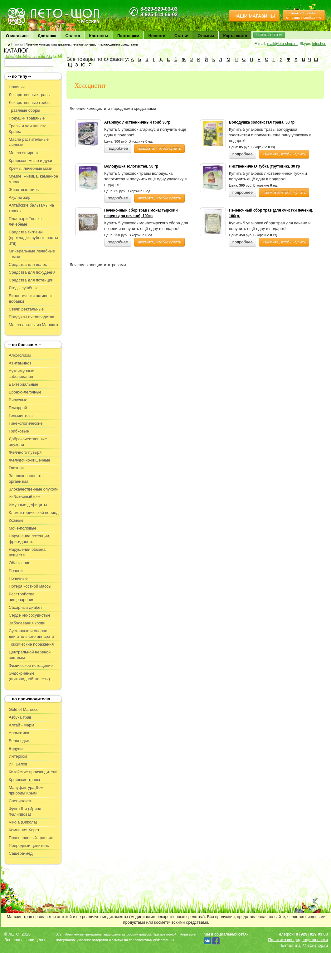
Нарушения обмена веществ (27, 552)
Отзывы (205, 35)
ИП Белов (18, 764)
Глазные (17, 468)
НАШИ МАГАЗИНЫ (254, 15)
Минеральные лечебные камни (32, 254)
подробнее (118, 148)
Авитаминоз (20, 363)
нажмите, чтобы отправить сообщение (303, 15)
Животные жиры (24, 189)
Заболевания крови (27, 623)
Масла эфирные (24, 152)
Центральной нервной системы (30, 655)
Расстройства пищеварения (22, 597)
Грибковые (19, 431)
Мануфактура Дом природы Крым (26, 790)
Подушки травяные (27, 118)
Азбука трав (20, 717)
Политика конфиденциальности (298, 939)
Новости (156, 35)
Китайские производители (33, 772)
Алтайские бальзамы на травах (31, 208)
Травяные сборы (24, 110)
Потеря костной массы (30, 586)
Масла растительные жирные (29, 142)
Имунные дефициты (28, 504)
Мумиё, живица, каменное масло (33, 179)
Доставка (47, 35)
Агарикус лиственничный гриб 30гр (137, 122)
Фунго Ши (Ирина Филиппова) (25, 811)
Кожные (16, 520)
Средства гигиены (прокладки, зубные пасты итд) (33, 238)
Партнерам (128, 35)
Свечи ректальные (26, 309)
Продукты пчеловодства (31, 317)
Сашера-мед (21, 853)
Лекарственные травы (30, 94)
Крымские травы (24, 779)
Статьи (181, 35)
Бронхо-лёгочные (25, 392)
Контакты (98, 35)
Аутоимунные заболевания (21, 374)
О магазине (17, 35)
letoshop (319, 44)
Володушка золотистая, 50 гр (131, 166)
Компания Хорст (24, 830)
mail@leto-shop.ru (282, 44)
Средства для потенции (31, 280)
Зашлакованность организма (25, 478)
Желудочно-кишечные (29, 460)
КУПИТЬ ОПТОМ (269, 35)
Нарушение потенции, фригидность (29, 539)
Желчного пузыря (25, 452)
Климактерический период (34, 512)
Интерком (18, 756)
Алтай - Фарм (21, 725)
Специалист (20, 801)
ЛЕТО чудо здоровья (23, 9)
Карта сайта (235, 35)
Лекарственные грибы (29, 102)
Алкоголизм (20, 355)
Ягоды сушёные (24, 288)
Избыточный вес (24, 497)
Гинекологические (25, 423)
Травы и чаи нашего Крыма (27, 129)
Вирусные (18, 400)
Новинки (17, 87)
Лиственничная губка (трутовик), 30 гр (264, 166)
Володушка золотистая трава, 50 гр (261, 122)
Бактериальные (23, 384)
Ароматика (19, 733)
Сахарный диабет (25, 607)
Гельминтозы (21, 415)
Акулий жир (20, 197)
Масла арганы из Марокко (33, 324)
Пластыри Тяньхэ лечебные (25, 221)
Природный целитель (29, 845)
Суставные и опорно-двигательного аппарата (31, 633)
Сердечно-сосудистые (30, 615)
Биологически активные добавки (31, 298)
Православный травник (31, 837)
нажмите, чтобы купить (159, 148)
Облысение (19, 562)
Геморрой (18, 407)
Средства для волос (28, 264)
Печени (16, 570)
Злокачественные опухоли (34, 489)
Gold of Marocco (23, 709)
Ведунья (17, 748)
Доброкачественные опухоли (28, 442)
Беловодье (19, 740)
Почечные (18, 578)
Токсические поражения (31, 644)
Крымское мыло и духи (30, 160)
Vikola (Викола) (23, 822)
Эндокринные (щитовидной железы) (29, 676)
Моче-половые (23, 528)
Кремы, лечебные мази (30, 168)
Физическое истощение (31, 665)
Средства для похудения (32, 272)
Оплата (73, 35)
